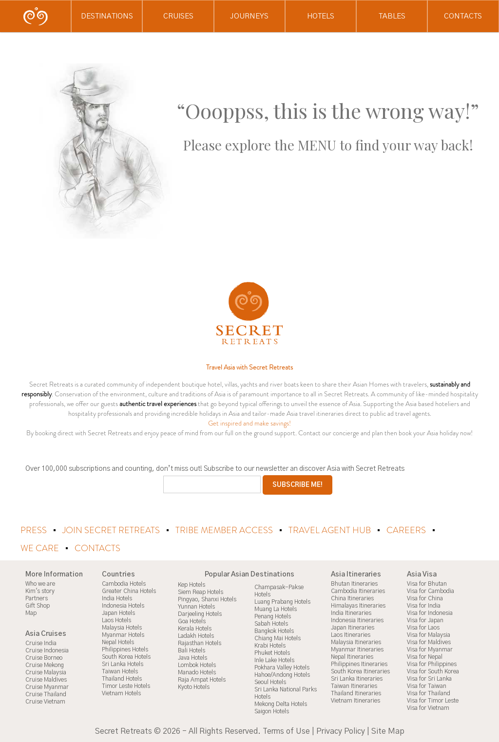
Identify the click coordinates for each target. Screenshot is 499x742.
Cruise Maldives (46, 679)
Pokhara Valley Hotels (281, 667)
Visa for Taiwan (426, 685)
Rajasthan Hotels (199, 643)
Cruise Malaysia (45, 672)
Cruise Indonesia (47, 650)
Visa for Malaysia (428, 634)
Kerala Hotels (194, 628)
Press (34, 530)
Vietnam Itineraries (355, 700)
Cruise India (41, 643)
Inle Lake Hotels (274, 660)
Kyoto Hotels (194, 686)
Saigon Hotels (271, 711)
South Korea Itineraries (360, 671)
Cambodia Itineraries (358, 591)
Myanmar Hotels (123, 634)
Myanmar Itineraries (357, 649)
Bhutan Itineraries (354, 583)
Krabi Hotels (270, 645)
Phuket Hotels (272, 652)
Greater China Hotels (129, 591)
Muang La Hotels (275, 609)
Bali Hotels (191, 650)
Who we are (40, 583)
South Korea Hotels (126, 656)
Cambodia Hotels (124, 583)
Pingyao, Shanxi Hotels (207, 599)
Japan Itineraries (352, 627)
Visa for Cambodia (430, 591)
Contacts (97, 547)
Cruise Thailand (45, 694)
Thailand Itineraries (356, 693)
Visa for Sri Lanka (429, 678)
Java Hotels (192, 657)
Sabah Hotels (271, 623)
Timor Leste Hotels (126, 685)
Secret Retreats (123, 731)
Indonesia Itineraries (357, 620)
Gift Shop (37, 605)
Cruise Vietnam (45, 701)
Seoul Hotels (270, 682)
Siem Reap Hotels (200, 591)
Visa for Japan (425, 620)
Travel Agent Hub (330, 530)
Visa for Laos (423, 627)
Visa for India (424, 605)
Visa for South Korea (433, 671)
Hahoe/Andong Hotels (282, 674)
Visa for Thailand (428, 693)
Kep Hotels (191, 584)
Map (31, 612)
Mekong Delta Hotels (280, 703)
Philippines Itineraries (359, 664)
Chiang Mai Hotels (277, 638)
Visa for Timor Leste (433, 700)
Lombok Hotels (197, 665)
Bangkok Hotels (274, 630)
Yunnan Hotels (196, 606)
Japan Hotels (118, 612)
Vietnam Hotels (121, 693)
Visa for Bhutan (427, 583)
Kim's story (40, 591)
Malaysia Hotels (122, 627)
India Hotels (117, 598)
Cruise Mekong (44, 665)
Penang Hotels (272, 616)
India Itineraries (351, 612)
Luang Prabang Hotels (282, 601)
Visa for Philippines (432, 664)
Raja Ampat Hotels (202, 679)
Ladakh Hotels (196, 635)
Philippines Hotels (125, 649)
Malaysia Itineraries (356, 642)
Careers (407, 530)
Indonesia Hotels (123, 605)
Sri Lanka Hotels (122, 664)
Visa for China (425, 598)
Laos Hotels (116, 620)
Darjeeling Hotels (200, 613)
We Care (40, 547)
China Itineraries (352, 598)
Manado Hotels (197, 672)
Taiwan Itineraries (354, 685)
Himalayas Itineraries (358, 605)
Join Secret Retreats (112, 530)
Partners (36, 598)
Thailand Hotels (122, 678)
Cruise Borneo (43, 657)
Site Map (387, 731)
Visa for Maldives (429, 642)
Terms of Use (286, 731)
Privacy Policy (340, 731)
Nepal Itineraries (352, 656)
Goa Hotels (192, 621)
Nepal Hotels (118, 642)
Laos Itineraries (350, 634)
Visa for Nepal (424, 656)
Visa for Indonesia (430, 612)
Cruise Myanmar (47, 686)
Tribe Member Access (225, 530)
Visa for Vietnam (428, 707)
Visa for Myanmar (430, 649)
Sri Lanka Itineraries (357, 678)
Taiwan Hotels (120, 671)
